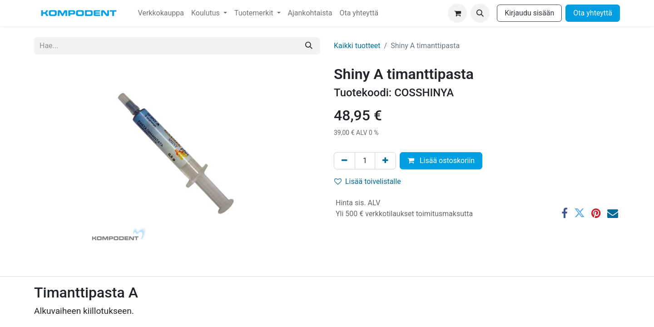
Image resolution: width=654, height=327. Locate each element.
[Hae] (308, 45)
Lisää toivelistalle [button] (367, 181)
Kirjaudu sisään (529, 13)
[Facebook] (564, 213)
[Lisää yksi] (385, 160)
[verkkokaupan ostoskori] (457, 13)
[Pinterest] (596, 213)
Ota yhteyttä (592, 13)
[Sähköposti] (612, 213)
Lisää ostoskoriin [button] (441, 160)
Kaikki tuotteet (357, 45)
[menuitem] (161, 13)
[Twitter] (579, 213)
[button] (480, 13)
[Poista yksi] (344, 160)
